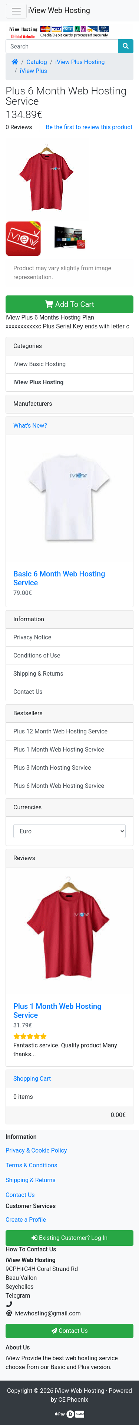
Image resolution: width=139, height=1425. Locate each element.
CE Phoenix (73, 1399)
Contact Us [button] (69, 1330)
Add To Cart (69, 304)
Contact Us (28, 691)
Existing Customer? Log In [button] (69, 1237)
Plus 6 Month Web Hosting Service (58, 785)
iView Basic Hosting (39, 364)
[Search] (62, 46)
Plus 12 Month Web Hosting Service (60, 731)
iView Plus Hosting (80, 62)
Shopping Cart (32, 1078)
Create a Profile (26, 1219)
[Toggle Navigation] (16, 11)
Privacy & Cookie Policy (36, 1150)
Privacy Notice (32, 637)
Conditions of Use (36, 655)
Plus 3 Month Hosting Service (52, 767)
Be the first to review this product (89, 127)
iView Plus (33, 70)
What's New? (30, 425)
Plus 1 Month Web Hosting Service (58, 749)
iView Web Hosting (59, 10)
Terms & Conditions (31, 1165)
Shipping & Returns (38, 673)
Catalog (37, 62)
